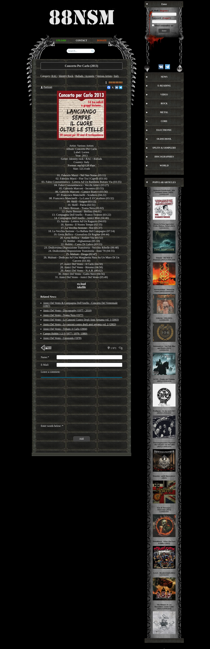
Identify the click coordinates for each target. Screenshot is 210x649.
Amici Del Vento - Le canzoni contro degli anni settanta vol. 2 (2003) (79, 324)
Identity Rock (66, 76)
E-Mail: (155, 10)
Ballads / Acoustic (84, 76)
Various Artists (104, 76)
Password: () (161, 18)
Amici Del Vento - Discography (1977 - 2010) (67, 310)
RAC (54, 76)
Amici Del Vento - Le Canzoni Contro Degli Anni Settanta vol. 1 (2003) (81, 319)
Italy (116, 76)
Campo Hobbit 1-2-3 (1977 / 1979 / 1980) (65, 333)
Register (164, 10)
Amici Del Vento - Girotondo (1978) (62, 338)
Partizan (48, 87)
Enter (164, 30)
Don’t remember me (164, 25)
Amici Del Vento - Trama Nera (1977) (63, 315)
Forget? (166, 18)
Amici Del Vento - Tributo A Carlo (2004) (65, 329)
